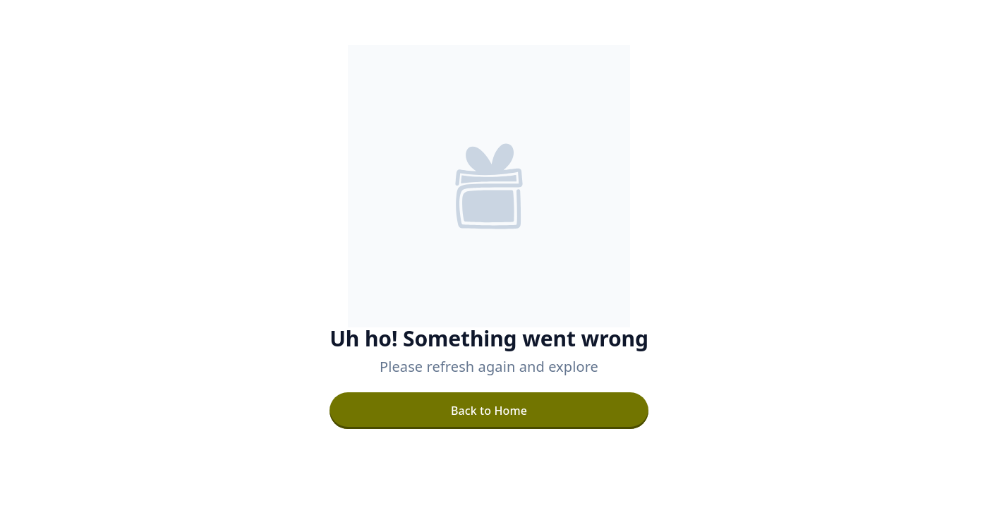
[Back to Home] (489, 410)
